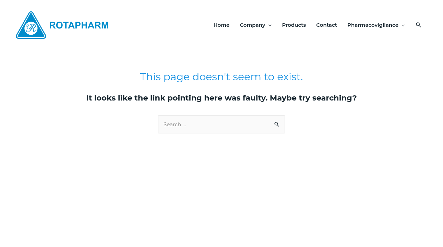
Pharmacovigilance (372, 25)
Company (252, 25)
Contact (326, 25)
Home (221, 25)
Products (294, 25)
